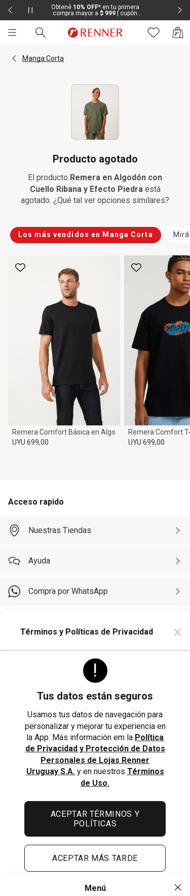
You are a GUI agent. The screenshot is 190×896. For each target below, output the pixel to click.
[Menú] (12, 32)
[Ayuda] (95, 561)
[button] (14, 58)
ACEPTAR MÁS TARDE (95, 858)
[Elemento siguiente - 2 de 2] (180, 10)
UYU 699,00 (30, 442)
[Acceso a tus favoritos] (153, 32)
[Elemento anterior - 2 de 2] (10, 10)
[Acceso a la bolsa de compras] (178, 32)
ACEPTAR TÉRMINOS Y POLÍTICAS (95, 818)
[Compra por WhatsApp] (95, 591)
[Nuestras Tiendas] (95, 530)
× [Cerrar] (177, 632)
